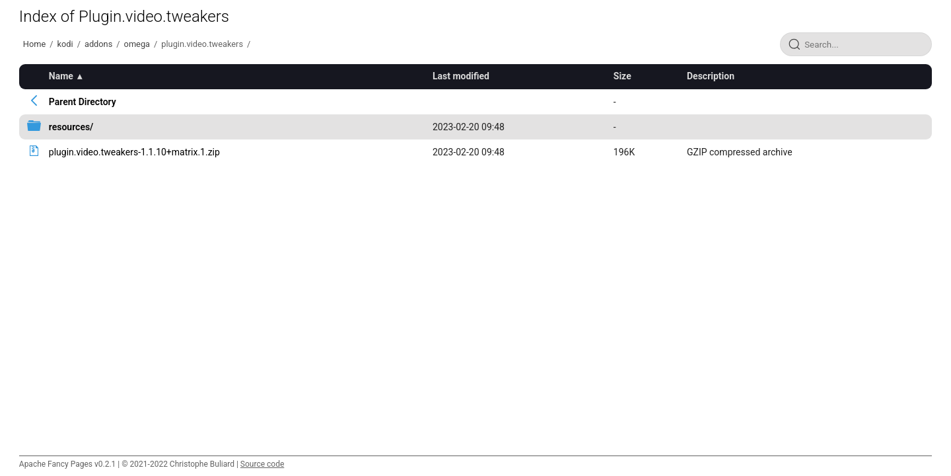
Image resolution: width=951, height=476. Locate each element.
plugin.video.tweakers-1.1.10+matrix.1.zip (134, 152)
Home (34, 44)
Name (61, 76)
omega (137, 44)
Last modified (461, 76)
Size (622, 76)
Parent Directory (82, 102)
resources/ (71, 127)
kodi (65, 44)
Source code (262, 464)
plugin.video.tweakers (202, 44)
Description (710, 76)
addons (98, 44)
